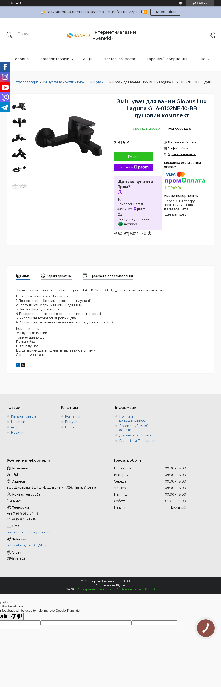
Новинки (18, 422)
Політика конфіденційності (133, 418)
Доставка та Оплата (135, 435)
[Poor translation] (16, 616)
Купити (134, 157)
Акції (87, 59)
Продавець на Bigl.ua (110, 585)
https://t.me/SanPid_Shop (27, 545)
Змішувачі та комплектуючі (63, 82)
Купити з (134, 167)
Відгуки (71, 422)
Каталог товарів (54, 59)
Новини (17, 433)
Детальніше (165, 12)
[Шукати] (9, 35)
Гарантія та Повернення (138, 441)
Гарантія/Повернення (167, 59)
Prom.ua (134, 581)
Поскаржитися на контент (95, 589)
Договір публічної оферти (133, 428)
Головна (21, 59)
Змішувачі (96, 82)
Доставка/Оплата (119, 59)
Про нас (71, 427)
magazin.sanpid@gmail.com (29, 532)
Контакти (72, 416)
